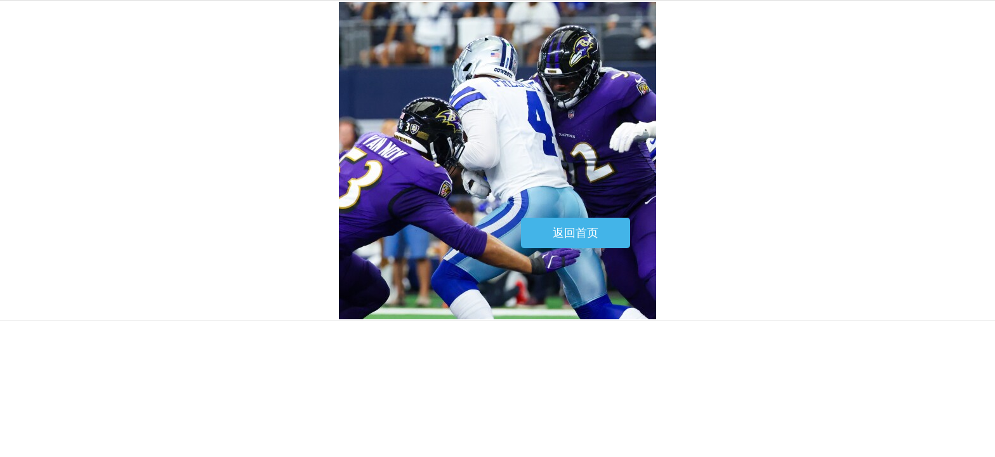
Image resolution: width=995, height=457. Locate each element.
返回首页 (575, 233)
